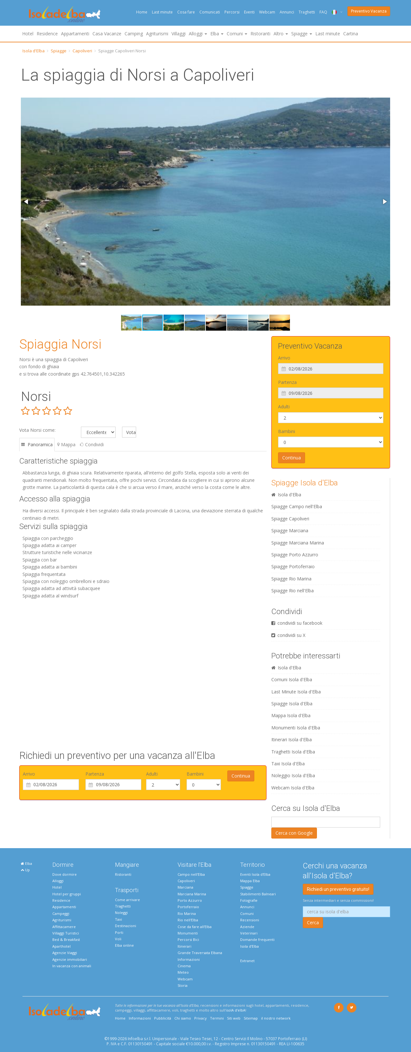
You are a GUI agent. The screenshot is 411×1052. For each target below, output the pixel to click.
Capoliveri (82, 51)
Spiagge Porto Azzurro (294, 555)
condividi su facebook (296, 623)
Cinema (184, 965)
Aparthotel (61, 946)
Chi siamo (182, 1018)
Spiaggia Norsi (60, 344)
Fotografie (249, 900)
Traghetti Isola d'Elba (293, 752)
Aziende (247, 926)
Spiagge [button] (301, 33)
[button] (27, 201)
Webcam (267, 12)
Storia (183, 985)
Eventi (249, 12)
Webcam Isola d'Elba (292, 788)
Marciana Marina (192, 893)
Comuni (247, 913)
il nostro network (276, 1018)
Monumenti (188, 933)
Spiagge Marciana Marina (297, 543)
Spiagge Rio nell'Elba (292, 590)
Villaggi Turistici (65, 933)
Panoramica (37, 444)
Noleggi (121, 912)
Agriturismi (157, 33)
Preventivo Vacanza (369, 11)
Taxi (118, 919)
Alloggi (58, 880)
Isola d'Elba (33, 51)
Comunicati (209, 12)
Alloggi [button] (198, 33)
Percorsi (232, 12)
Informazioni (189, 959)
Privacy (200, 1018)
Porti (119, 932)
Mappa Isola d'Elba (290, 715)
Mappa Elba (250, 880)
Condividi (92, 444)
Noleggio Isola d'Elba (293, 775)
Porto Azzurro (190, 900)
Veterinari (249, 933)
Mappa (66, 444)
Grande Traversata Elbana (200, 952)
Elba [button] (216, 33)
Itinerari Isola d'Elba (291, 739)
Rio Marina (187, 913)
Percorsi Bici (188, 939)
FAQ (323, 12)
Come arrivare (127, 899)
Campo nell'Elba (191, 874)
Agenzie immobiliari (69, 959)
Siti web (233, 1018)
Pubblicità (162, 1018)
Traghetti (307, 12)
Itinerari (184, 946)
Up (25, 869)
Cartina (350, 33)
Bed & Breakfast (66, 939)
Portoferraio (188, 906)
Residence (47, 33)
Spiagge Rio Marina (291, 579)
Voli (118, 938)
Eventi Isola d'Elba (255, 874)
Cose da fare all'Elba (195, 926)
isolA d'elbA (235, 1010)
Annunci (287, 12)
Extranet (247, 960)
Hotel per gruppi (66, 893)
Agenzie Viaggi (64, 952)
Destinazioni (125, 925)
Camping (134, 33)
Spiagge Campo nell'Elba (296, 506)
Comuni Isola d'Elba (291, 679)
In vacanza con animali (71, 965)
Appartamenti (75, 33)
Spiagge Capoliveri (290, 519)
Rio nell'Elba (188, 919)
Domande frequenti (257, 939)
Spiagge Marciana (289, 530)
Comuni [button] (237, 33)
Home (141, 12)
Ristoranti (260, 33)
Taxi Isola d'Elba (288, 764)
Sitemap (251, 1018)
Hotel (27, 33)
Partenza (94, 774)
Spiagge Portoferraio (293, 566)
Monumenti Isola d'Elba (295, 728)
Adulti (152, 774)
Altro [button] (281, 33)
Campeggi (60, 913)
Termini (217, 1018)
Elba (26, 863)
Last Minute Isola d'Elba (296, 692)
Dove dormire (64, 874)
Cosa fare (186, 12)
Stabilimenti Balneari (258, 893)
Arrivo (29, 774)
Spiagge (58, 51)
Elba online (124, 945)
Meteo (183, 972)
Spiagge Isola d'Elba (304, 482)
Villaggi (178, 33)
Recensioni (249, 919)
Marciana (185, 887)
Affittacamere (64, 926)
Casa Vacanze (106, 33)
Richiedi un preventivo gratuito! (338, 889)
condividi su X (288, 635)
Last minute (162, 12)
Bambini (195, 774)
